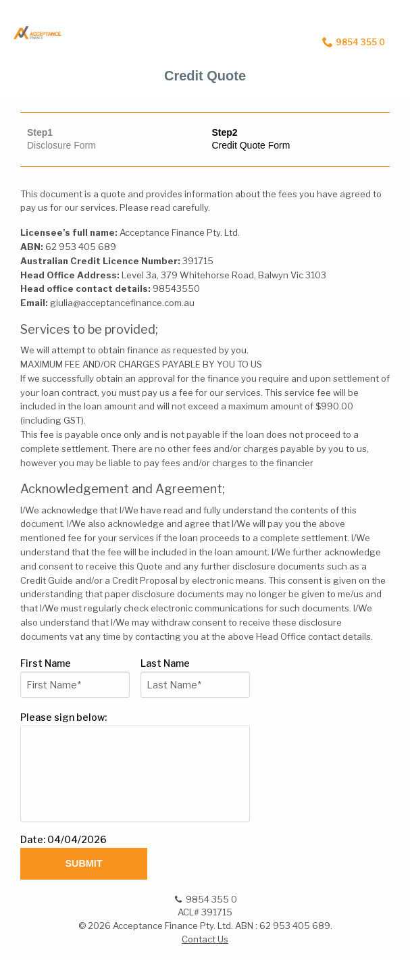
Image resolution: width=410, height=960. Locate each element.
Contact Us (205, 939)
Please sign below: (63, 717)
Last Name (167, 663)
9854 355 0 (353, 42)
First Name (47, 663)
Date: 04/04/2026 (63, 839)
